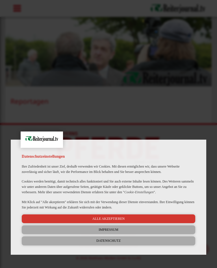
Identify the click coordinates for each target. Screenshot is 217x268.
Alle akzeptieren (108, 219)
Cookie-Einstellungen (139, 192)
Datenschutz (108, 241)
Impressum (108, 230)
